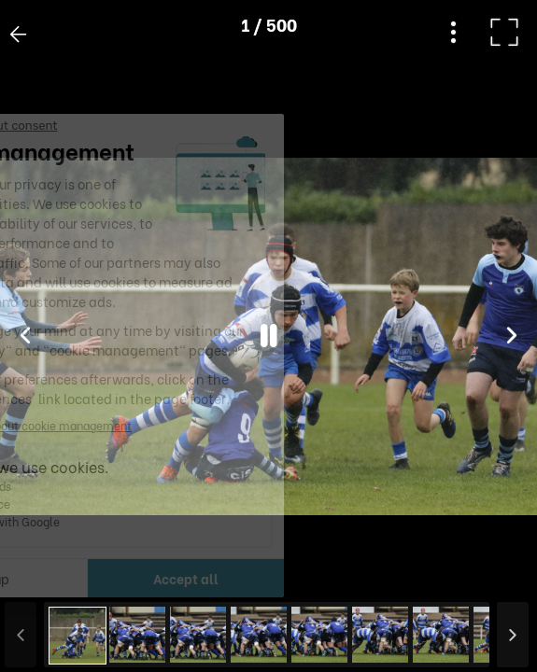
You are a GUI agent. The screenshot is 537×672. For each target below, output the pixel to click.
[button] (49, 576)
